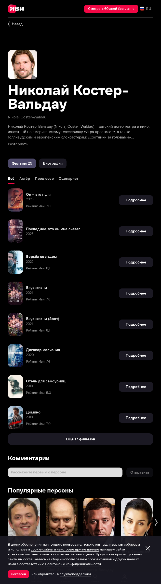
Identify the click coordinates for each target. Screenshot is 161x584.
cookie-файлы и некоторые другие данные (65, 549)
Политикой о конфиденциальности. (73, 564)
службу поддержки (75, 574)
